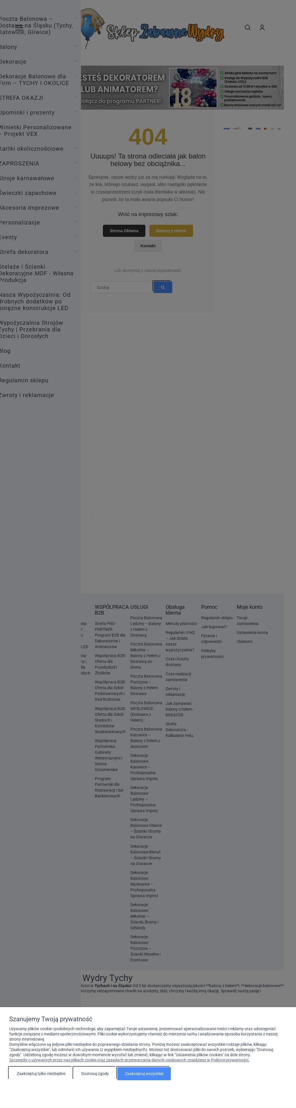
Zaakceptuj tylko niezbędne (41, 1073)
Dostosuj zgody (95, 1073)
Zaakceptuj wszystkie (144, 1073)
